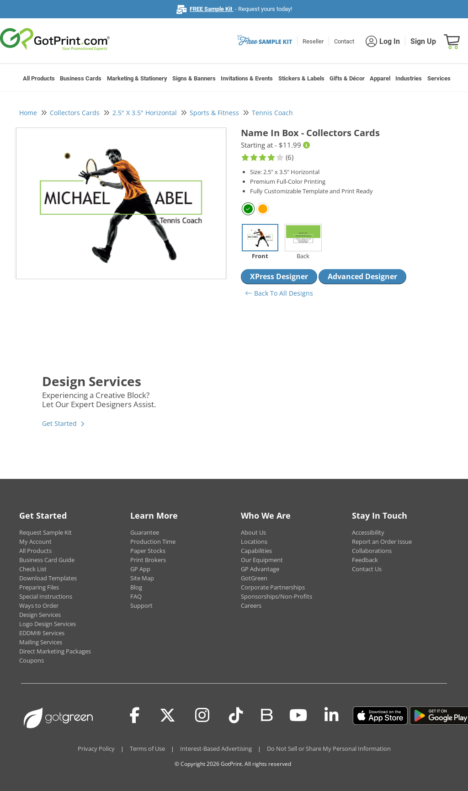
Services (439, 78)
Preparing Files (39, 587)
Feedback (365, 560)
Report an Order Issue (382, 541)
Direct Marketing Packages (55, 651)
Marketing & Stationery (137, 78)
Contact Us (367, 569)
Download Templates (48, 578)
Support (141, 605)
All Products (39, 78)
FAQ (136, 596)
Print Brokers (148, 560)
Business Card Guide (46, 560)
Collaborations (372, 551)
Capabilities (256, 551)
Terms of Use (147, 748)
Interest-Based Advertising (216, 748)
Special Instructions (45, 596)
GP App (140, 569)
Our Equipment (262, 560)
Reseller (313, 41)
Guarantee (144, 532)
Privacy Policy (96, 748)
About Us (253, 532)
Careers (251, 605)
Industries (408, 78)
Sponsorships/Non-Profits (276, 596)
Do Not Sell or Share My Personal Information (329, 748)
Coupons (31, 660)
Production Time (153, 541)
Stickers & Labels (301, 78)
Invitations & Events (247, 78)
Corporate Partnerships (273, 587)
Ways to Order (38, 605)
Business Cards (80, 78)
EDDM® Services (41, 633)
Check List (33, 569)
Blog (136, 587)
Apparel (380, 78)
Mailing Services (40, 642)
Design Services (40, 615)
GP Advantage (260, 569)
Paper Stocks (147, 551)
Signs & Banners (194, 78)
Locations (254, 541)
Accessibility (368, 532)
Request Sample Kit (45, 532)
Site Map (142, 578)
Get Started (59, 423)
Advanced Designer (362, 276)
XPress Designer (279, 276)
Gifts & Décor (347, 78)
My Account (35, 541)
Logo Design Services (47, 624)
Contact (344, 41)
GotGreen (254, 578)
